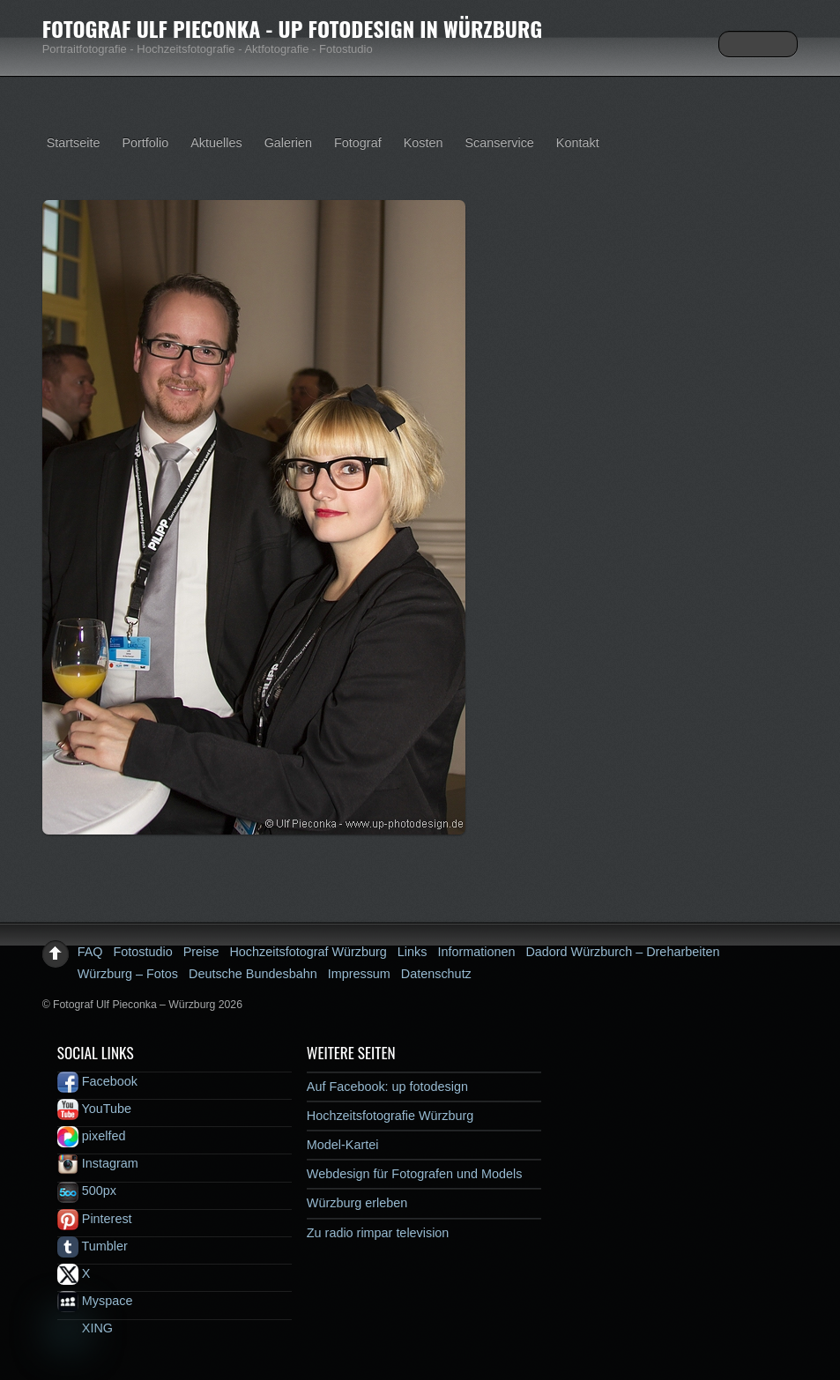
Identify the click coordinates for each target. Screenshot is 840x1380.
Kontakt (577, 143)
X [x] (74, 1273)
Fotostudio (142, 952)
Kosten (423, 143)
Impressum (359, 974)
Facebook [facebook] (97, 1081)
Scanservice (499, 143)
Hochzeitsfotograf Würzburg (307, 952)
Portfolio (145, 143)
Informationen (476, 952)
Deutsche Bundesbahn (253, 974)
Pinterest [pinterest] (94, 1219)
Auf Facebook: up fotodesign (387, 1087)
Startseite (73, 143)
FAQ (90, 952)
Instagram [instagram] (97, 1163)
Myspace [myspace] (95, 1301)
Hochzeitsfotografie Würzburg (390, 1116)
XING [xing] (85, 1328)
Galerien (288, 143)
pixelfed (91, 1136)
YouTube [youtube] (94, 1109)
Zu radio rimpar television (378, 1233)
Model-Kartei (343, 1145)
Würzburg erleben (357, 1203)
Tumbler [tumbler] (92, 1246)
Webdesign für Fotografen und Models (415, 1174)
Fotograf (358, 143)
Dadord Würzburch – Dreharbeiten (622, 952)
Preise (201, 952)
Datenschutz (436, 974)
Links (412, 952)
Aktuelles (216, 143)
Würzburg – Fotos (128, 974)
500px (86, 1190)
